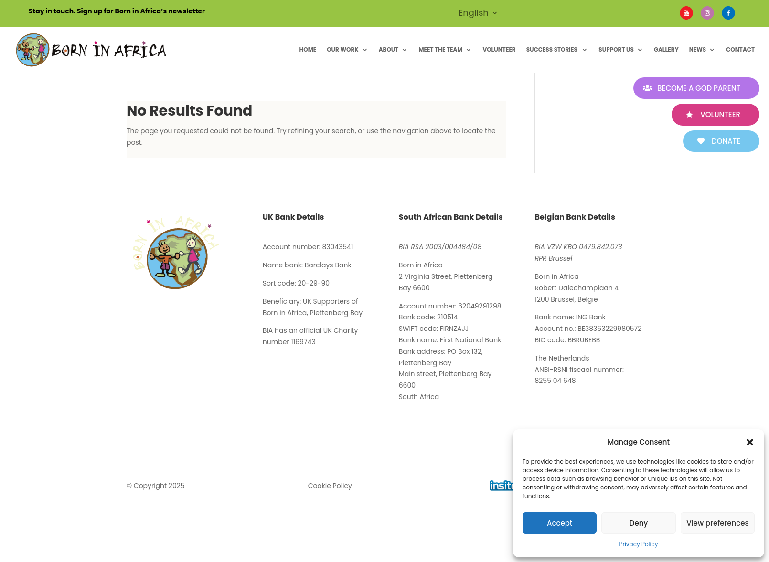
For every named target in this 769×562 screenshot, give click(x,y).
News (697, 49)
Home (307, 49)
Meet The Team (440, 49)
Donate (726, 141)
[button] (750, 442)
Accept (559, 523)
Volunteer (498, 49)
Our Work (343, 49)
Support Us (616, 49)
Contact (740, 49)
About (389, 49)
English (474, 14)
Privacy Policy (638, 544)
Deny (639, 523)
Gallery (666, 49)
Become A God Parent (698, 88)
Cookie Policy (330, 485)
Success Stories (552, 49)
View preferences (717, 523)
